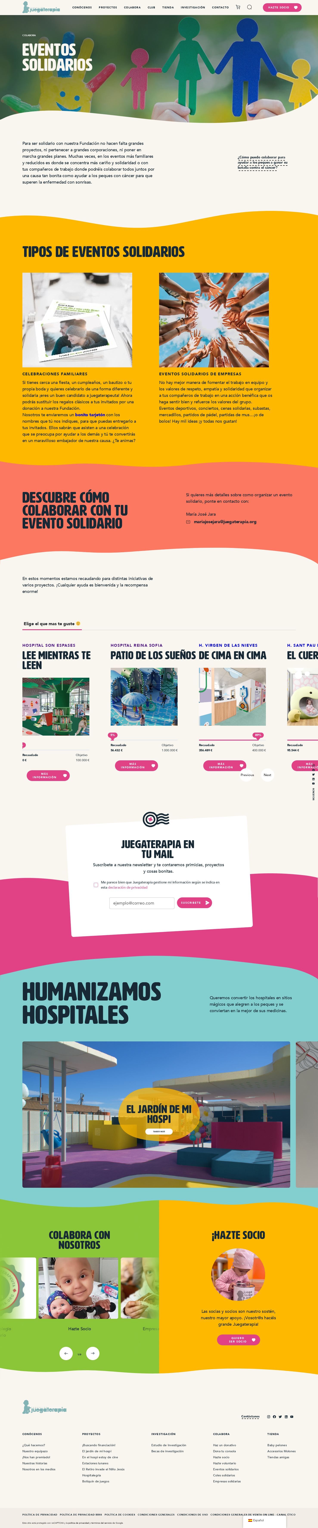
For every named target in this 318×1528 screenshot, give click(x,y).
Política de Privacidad (39, 1514)
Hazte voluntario (224, 1463)
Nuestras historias (34, 1463)
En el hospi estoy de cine (100, 1457)
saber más (159, 1131)
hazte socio (283, 7)
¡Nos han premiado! (36, 1457)
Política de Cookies (120, 1514)
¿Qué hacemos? (33, 1445)
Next (267, 775)
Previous (247, 775)
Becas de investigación (167, 1451)
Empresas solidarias (227, 1481)
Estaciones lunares (95, 1463)
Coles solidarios (224, 1475)
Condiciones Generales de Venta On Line (243, 1514)
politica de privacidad (78, 1523)
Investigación (193, 7)
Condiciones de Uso (192, 1514)
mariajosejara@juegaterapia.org (221, 522)
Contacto (220, 7)
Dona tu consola (224, 1451)
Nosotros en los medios (39, 1469)
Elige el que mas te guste (52, 624)
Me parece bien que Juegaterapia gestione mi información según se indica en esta (156, 885)
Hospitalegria (91, 1475)
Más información (50, 775)
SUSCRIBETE (195, 902)
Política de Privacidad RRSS (81, 1514)
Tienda (168, 7)
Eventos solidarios (226, 1469)
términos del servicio (101, 1523)
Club (151, 7)
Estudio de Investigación (168, 1445)
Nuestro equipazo (35, 1451)
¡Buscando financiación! (98, 1445)
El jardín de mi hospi (96, 1451)
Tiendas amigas (278, 1457)
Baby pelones (277, 1445)
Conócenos (82, 7)
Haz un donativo (224, 1445)
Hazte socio (221, 1457)
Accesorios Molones (281, 1451)
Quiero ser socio (242, 1339)
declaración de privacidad (127, 887)
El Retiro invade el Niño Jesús (103, 1469)
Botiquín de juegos (95, 1481)
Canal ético (286, 1514)
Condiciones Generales (156, 1514)
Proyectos (108, 7)
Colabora (132, 7)
